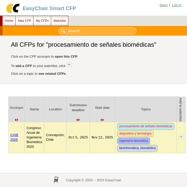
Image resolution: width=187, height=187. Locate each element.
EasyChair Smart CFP (49, 8)
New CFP (24, 21)
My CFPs (42, 21)
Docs (164, 5)
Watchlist (60, 21)
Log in (176, 5)
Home (9, 21)
